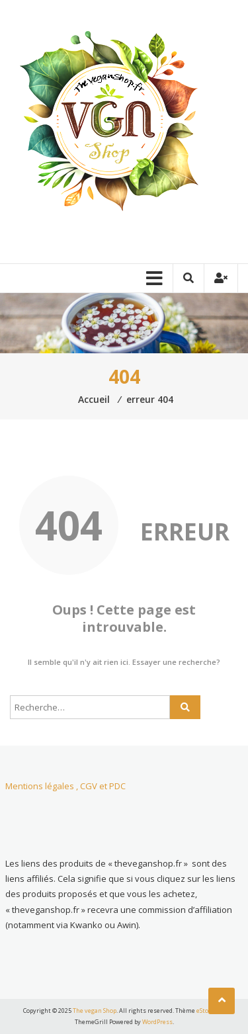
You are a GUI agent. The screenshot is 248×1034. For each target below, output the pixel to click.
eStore (205, 1010)
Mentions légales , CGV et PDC (65, 786)
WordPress (157, 1021)
